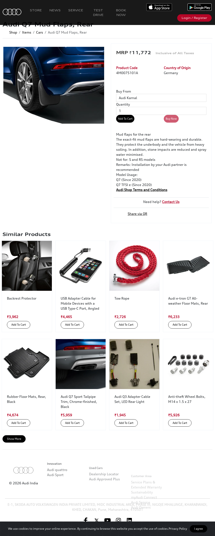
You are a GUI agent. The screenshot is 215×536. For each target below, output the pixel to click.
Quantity (123, 104)
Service (75, 10)
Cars (39, 32)
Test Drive (98, 12)
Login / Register (194, 18)
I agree (198, 528)
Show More (14, 438)
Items (26, 32)
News (55, 10)
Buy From (123, 91)
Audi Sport (55, 491)
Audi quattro (57, 486)
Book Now (121, 12)
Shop (13, 32)
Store (36, 10)
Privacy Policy (178, 528)
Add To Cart (125, 118)
